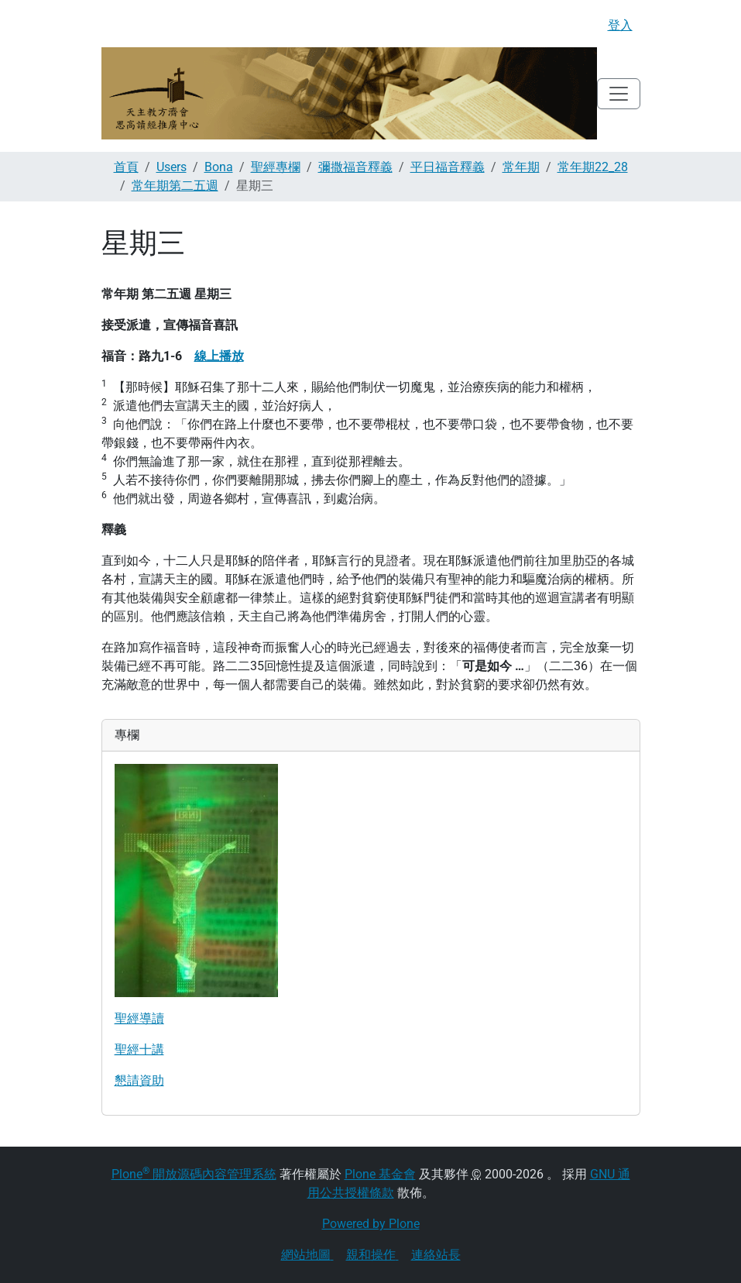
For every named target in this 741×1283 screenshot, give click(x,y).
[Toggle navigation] (618, 93)
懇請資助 (139, 1080)
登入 (620, 25)
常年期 (521, 167)
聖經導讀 (139, 1018)
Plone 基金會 (380, 1174)
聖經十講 (139, 1049)
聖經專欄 (275, 167)
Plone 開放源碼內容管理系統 (193, 1174)
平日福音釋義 (447, 167)
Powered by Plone (371, 1223)
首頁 (126, 167)
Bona (218, 167)
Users (171, 167)
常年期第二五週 (175, 185)
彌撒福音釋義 (355, 167)
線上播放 (219, 356)
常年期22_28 (592, 167)
